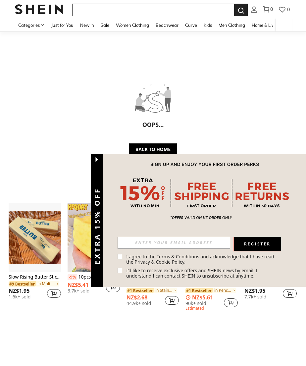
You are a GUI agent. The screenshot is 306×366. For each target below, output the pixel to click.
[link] (34, 284)
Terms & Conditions (178, 256)
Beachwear (167, 25)
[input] (174, 243)
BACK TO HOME (153, 149)
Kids (208, 25)
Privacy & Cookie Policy (159, 262)
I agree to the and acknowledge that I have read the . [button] (201, 259)
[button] (54, 293)
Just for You (62, 25)
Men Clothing (232, 25)
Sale (105, 25)
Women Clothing (132, 25)
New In (87, 25)
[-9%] (72, 277)
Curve (191, 25)
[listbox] (254, 9)
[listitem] (35, 254)
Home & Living (266, 25)
